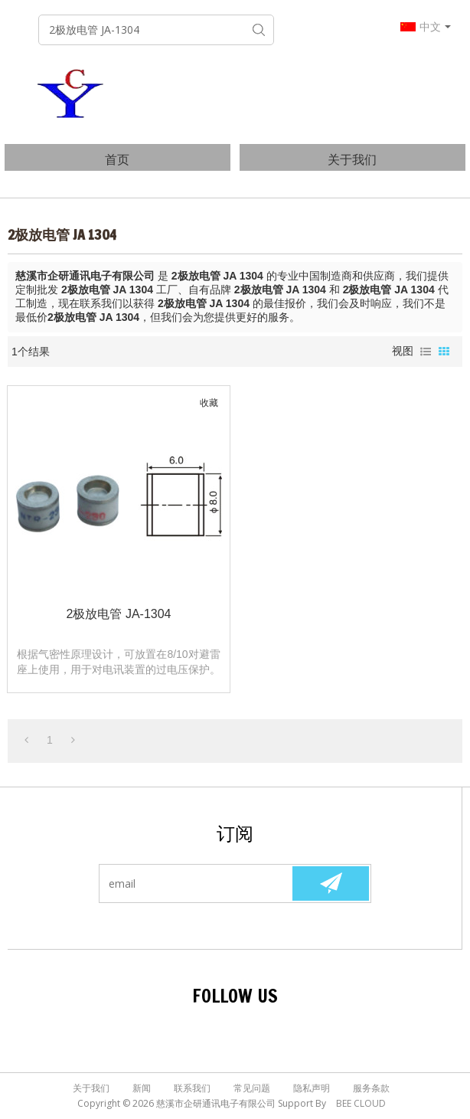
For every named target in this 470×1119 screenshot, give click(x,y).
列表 (425, 351)
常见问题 (251, 1087)
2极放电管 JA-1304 (119, 613)
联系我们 (192, 1087)
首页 (117, 159)
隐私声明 (311, 1087)
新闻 (141, 1087)
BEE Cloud (361, 1103)
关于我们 (352, 159)
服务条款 (371, 1087)
